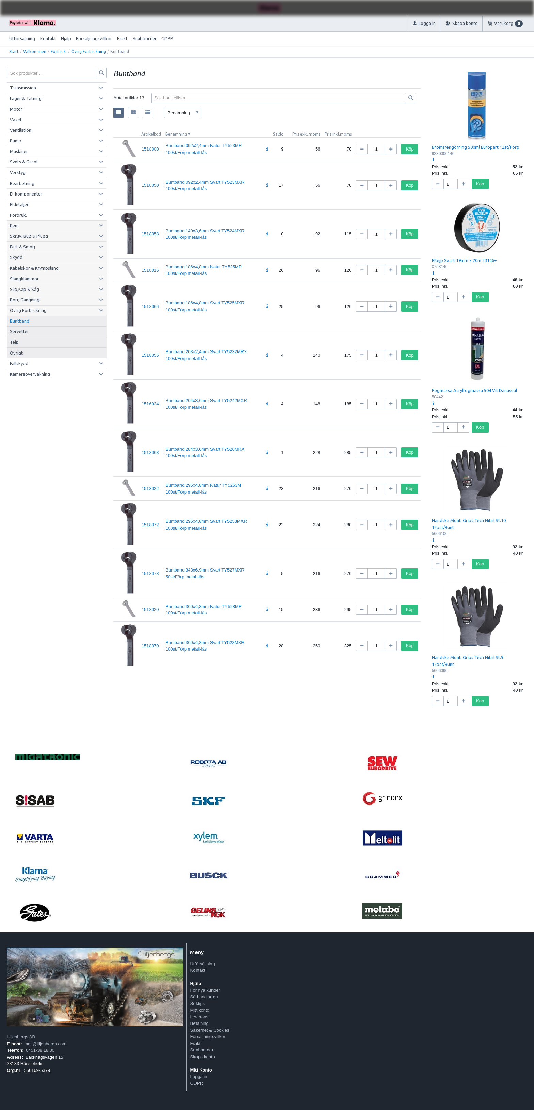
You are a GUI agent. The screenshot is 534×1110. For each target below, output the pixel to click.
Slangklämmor (24, 278)
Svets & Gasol (23, 161)
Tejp (14, 342)
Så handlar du (204, 996)
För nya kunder (205, 990)
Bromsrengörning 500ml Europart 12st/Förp (475, 147)
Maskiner (19, 151)
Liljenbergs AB (21, 1036)
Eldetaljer (19, 204)
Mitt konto (199, 1010)
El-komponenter (26, 193)
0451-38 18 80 (40, 1050)
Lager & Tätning (26, 98)
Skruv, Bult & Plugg (29, 236)
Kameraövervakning (30, 374)
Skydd (16, 257)
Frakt (122, 38)
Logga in (198, 1076)
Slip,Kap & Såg (24, 289)
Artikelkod (151, 134)
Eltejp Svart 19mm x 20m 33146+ (464, 260)
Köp (410, 149)
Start (14, 51)
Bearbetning (22, 183)
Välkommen (34, 51)
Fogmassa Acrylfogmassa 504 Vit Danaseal (474, 390)
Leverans (199, 1016)
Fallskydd (19, 363)
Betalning (199, 1023)
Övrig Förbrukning (88, 51)
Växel (15, 119)
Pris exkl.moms (306, 134)
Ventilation (20, 130)
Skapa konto (202, 1056)
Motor (16, 109)
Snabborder (144, 38)
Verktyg (18, 172)
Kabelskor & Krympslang (34, 268)
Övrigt (16, 352)
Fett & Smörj (22, 246)
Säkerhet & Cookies (209, 1030)
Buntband (19, 320)
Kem (14, 225)
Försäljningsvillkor (94, 38)
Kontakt (48, 38)
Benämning (176, 134)
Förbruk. (59, 51)
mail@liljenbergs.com (45, 1043)
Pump (15, 140)
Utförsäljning (22, 38)
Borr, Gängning (25, 299)
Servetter (19, 331)
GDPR (167, 38)
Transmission (23, 87)
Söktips (197, 1003)
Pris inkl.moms (338, 134)
